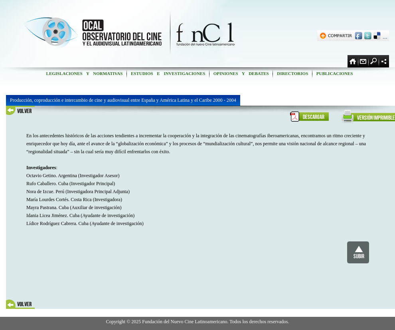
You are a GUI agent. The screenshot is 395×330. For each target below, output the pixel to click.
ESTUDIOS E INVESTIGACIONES (168, 73)
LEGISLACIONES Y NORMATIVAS (84, 73)
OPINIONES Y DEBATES (241, 73)
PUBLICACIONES (334, 73)
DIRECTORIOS (292, 73)
